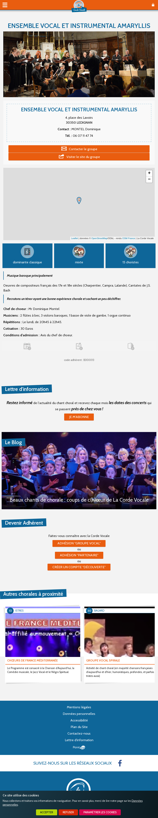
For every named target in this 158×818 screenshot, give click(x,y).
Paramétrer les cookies (100, 812)
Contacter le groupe (83, 149)
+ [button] (149, 173)
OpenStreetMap (99, 238)
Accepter (46, 812)
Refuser (68, 812)
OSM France (128, 238)
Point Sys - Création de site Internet (79, 747)
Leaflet (74, 238)
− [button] (149, 179)
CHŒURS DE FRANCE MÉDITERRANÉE (32, 660)
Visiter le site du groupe (83, 157)
